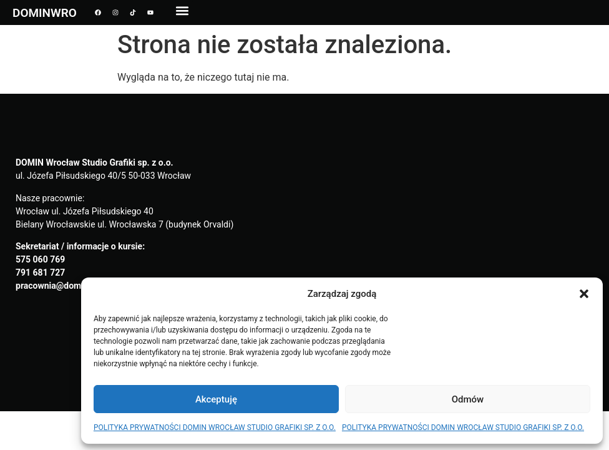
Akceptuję (216, 399)
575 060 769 (40, 259)
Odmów (468, 399)
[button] (584, 294)
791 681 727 (40, 273)
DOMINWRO (44, 13)
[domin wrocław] (448, 252)
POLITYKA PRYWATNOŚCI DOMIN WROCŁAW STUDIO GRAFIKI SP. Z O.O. (215, 427)
